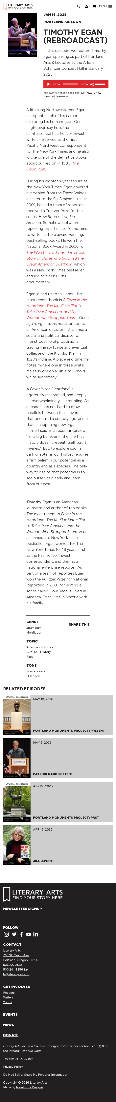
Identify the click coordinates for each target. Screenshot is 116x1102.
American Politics (38, 647)
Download (62, 96)
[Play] (49, 84)
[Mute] (92, 84)
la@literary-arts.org (16, 974)
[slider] (70, 84)
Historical (33, 676)
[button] (103, 6)
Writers (8, 997)
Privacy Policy (13, 1067)
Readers (9, 992)
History (45, 652)
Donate (10, 1035)
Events (10, 1014)
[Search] (79, 6)
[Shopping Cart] (95, 6)
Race (30, 657)
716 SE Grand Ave (16, 955)
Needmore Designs (29, 1087)
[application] (75, 84)
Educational (34, 671)
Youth (7, 1002)
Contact (12, 944)
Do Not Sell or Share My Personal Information (35, 1074)
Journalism (33, 628)
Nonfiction (34, 632)
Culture (31, 652)
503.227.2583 (13, 965)
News (8, 1025)
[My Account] (87, 6)
